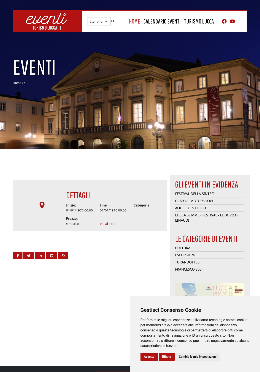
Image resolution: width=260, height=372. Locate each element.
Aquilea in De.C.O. (191, 218)
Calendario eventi (162, 21)
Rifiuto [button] (166, 356)
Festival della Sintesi (194, 204)
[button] (17, 255)
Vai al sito (107, 234)
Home (17, 83)
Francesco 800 (188, 280)
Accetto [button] (149, 356)
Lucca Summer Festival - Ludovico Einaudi (206, 228)
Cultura (182, 258)
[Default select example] (99, 21)
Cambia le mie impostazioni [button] (198, 356)
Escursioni (185, 265)
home (134, 21)
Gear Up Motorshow (194, 211)
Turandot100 (187, 273)
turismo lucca (199, 21)
